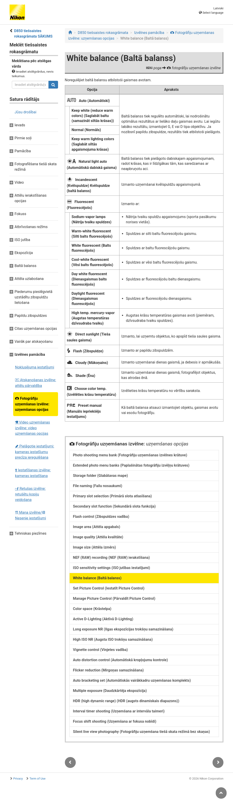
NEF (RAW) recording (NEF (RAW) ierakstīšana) (111, 557)
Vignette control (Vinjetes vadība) (100, 650)
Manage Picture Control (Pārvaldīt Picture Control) (114, 598)
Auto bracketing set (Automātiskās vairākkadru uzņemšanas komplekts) (132, 680)
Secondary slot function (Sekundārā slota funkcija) (114, 506)
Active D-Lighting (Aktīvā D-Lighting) (103, 619)
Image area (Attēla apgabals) (96, 527)
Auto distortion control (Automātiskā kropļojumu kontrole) (120, 660)
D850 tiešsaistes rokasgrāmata (103, 32)
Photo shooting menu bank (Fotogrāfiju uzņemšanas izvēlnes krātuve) (130, 455)
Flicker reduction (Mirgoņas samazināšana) (108, 670)
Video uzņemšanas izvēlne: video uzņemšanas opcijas (32, 428)
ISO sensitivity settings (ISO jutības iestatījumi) (111, 568)
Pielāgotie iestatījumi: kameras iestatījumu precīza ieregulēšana (34, 452)
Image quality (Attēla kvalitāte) (98, 537)
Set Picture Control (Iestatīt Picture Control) (108, 588)
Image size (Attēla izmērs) (94, 547)
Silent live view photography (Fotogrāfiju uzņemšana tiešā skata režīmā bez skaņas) (141, 731)
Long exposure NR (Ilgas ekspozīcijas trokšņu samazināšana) (123, 629)
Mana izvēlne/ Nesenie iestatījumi (30, 515)
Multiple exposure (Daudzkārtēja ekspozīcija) (110, 691)
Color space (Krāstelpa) (92, 609)
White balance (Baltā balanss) (97, 578)
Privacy (18, 778)
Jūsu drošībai (25, 112)
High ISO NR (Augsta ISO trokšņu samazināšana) (113, 639)
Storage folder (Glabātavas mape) (100, 475)
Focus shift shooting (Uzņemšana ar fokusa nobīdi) (114, 721)
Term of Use (38, 778)
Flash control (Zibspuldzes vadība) (101, 516)
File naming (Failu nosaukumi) (97, 486)
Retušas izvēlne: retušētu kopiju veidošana (30, 494)
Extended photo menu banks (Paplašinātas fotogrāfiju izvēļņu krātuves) (131, 465)
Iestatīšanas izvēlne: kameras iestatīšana (33, 473)
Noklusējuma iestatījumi (34, 367)
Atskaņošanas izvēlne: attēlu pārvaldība (35, 383)
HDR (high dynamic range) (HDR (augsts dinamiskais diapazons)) (126, 701)
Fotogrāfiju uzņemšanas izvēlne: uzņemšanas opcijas (32, 404)
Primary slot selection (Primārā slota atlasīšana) (112, 496)
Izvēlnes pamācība (149, 32)
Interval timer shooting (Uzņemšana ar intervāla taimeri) (119, 711)
